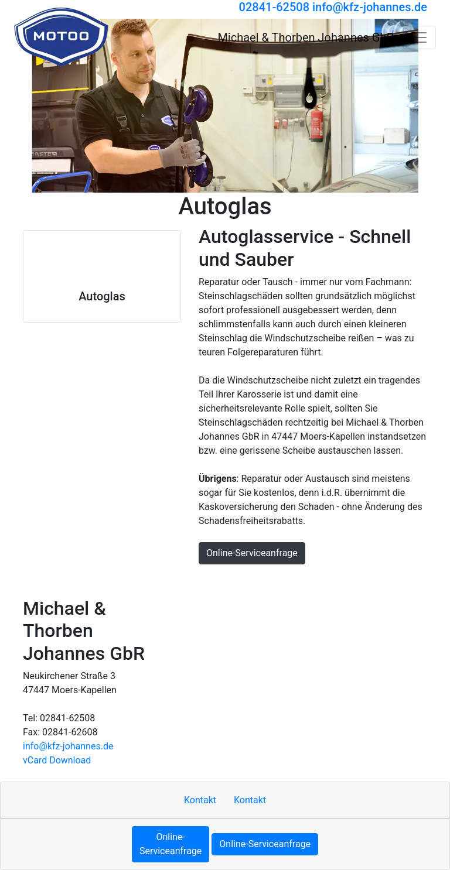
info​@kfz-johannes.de (68, 746)
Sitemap (174, 580)
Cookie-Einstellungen (387, 580)
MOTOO (318, 580)
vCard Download (57, 760)
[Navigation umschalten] (419, 37)
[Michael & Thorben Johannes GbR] (61, 37)
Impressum (124, 580)
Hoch (39, 580)
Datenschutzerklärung (246, 580)
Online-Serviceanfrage (252, 553)
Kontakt (75, 580)
